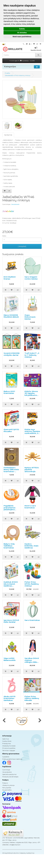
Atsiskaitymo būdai (8, 746)
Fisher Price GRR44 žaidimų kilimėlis (32, 698)
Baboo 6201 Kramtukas (9, 392)
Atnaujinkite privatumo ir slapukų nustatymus (18, 853)
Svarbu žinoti (6, 741)
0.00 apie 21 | (22, 61)
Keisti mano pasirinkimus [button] (22, 37)
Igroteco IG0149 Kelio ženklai (11, 621)
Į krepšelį (22, 246)
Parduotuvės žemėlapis (10, 777)
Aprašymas (8, 135)
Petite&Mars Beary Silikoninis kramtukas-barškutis (11, 471)
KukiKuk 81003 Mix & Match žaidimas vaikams (11, 585)
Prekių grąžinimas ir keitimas (12, 759)
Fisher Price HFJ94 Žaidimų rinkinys (32, 584)
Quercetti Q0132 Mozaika (11, 430)
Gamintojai (6, 770)
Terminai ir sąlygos (8, 750)
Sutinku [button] (22, 29)
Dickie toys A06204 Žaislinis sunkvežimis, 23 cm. (32, 432)
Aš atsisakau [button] (22, 33)
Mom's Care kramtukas (30, 507)
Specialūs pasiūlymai (9, 774)
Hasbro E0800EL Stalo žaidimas (31, 546)
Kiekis (4, 236)
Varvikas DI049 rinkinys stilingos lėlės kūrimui (32, 661)
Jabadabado (15, 204)
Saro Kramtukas (32, 620)
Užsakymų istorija (8, 785)
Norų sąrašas (6, 787)
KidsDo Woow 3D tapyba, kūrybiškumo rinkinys (31, 394)
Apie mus (5, 739)
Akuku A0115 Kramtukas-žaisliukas (9, 698)
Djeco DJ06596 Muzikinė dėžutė (11, 316)
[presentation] (4, 720)
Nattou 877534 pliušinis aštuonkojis (32, 470)
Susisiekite (5, 757)
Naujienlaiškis (6, 790)
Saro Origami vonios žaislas (31, 278)
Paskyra (5, 783)
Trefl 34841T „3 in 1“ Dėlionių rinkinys (32, 355)
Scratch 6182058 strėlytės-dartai (11, 354)
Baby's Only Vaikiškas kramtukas (9, 546)
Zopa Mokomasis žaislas (30, 317)
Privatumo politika (8, 748)
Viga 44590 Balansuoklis (10, 659)
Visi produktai (7, 772)
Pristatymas (6, 743)
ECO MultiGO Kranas (10, 278)
